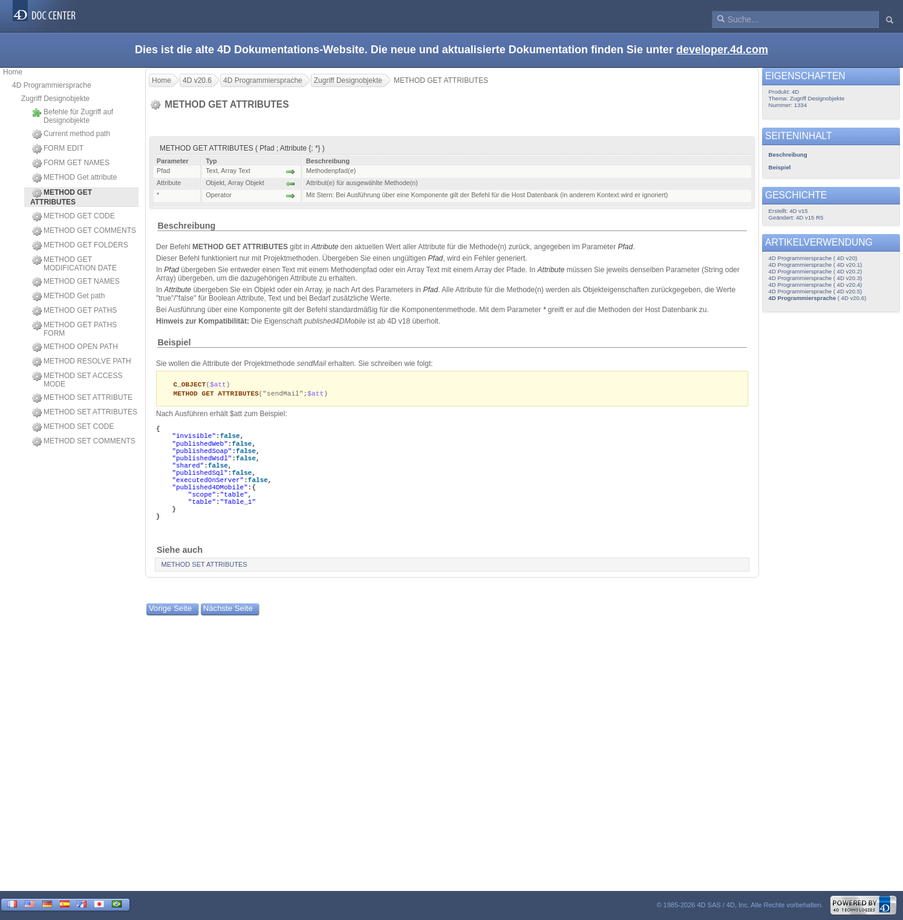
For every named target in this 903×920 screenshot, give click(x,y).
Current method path (71, 134)
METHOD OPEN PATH (75, 347)
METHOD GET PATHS (74, 311)
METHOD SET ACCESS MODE (77, 379)
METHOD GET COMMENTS (84, 231)
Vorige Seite (170, 609)
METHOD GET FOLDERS (80, 245)
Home (12, 72)
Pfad (625, 247)
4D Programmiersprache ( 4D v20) (813, 258)
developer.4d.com (722, 50)
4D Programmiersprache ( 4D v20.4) (815, 284)
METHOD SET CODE (73, 427)
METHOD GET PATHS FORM (74, 329)
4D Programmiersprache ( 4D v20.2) (815, 271)
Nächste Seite (228, 609)
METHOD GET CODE (73, 216)
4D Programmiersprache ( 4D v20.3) (815, 278)
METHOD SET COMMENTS (83, 441)
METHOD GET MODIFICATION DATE (74, 263)
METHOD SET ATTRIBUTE (82, 398)
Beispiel (174, 342)
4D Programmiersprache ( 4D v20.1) (815, 264)
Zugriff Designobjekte (55, 98)
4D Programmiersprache (51, 85)
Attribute (325, 247)
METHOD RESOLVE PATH (81, 362)
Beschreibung (186, 225)
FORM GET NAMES (70, 163)
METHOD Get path (68, 296)
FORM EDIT (57, 149)
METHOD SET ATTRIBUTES (84, 412)
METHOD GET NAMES (76, 282)
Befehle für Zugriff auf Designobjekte (72, 116)
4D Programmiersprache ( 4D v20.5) (815, 291)
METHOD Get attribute (74, 178)
